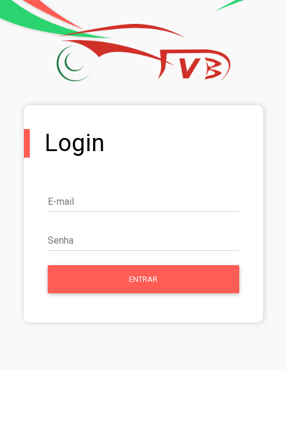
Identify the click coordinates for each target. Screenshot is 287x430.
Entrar (143, 279)
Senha (60, 240)
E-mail (61, 201)
